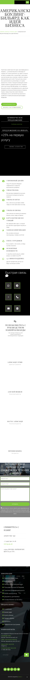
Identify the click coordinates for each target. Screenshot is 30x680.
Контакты (7, 621)
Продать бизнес (9, 618)
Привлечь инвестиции (11, 578)
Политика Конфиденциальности (14, 590)
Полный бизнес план (9, 104)
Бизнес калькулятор (10, 593)
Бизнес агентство (16, 146)
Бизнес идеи (13, 31)
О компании (8, 609)
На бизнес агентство (14, 124)
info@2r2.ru (8, 544)
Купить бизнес (8, 615)
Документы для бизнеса (11, 596)
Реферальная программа (12, 624)
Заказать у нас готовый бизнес (12, 107)
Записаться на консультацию (13, 584)
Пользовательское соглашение (14, 587)
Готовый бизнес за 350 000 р (13, 599)
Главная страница (4, 31)
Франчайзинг (8, 581)
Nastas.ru (20, 676)
